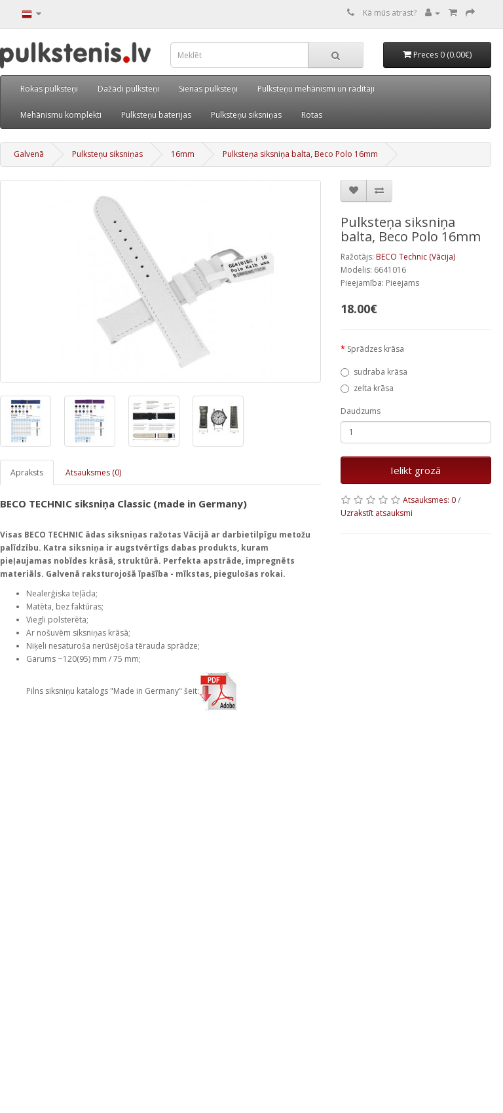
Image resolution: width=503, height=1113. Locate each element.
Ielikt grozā (415, 470)
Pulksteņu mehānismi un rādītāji (316, 88)
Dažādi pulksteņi (128, 88)
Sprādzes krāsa (375, 348)
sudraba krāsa (374, 371)
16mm (183, 154)
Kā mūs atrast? (390, 12)
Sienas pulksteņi (208, 88)
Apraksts (26, 472)
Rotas (311, 114)
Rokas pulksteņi (49, 88)
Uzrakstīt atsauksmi (377, 513)
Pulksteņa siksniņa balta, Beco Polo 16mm (300, 154)
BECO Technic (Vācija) (415, 256)
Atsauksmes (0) (93, 472)
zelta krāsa (367, 388)
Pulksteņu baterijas (156, 114)
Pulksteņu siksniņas (246, 114)
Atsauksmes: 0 (429, 499)
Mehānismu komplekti (61, 114)
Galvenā (29, 154)
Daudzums (361, 411)
